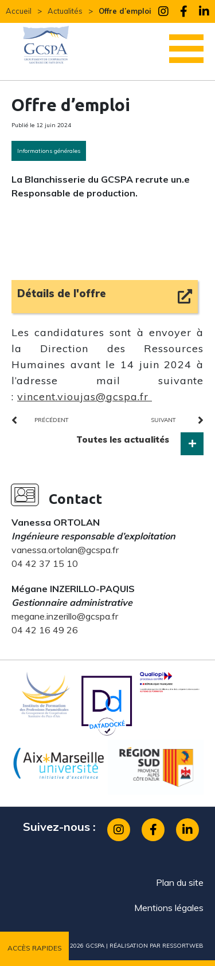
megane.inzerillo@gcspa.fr (64, 616)
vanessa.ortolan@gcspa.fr (65, 549)
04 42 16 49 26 (44, 630)
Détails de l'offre (61, 293)
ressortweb (183, 945)
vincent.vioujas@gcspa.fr (84, 396)
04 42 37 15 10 (44, 563)
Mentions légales (169, 907)
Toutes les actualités (122, 439)
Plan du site (180, 882)
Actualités (65, 10)
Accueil (19, 10)
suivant (163, 420)
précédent (51, 420)
